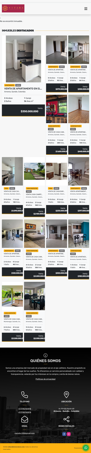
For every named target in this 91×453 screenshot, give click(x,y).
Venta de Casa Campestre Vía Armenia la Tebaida (34, 319)
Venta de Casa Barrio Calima (56, 191)
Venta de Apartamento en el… (23, 88)
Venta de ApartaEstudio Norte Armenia (78, 257)
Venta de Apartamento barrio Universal (12, 254)
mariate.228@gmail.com (25, 433)
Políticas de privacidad (45, 379)
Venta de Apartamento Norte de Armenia (56, 254)
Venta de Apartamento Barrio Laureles (78, 70)
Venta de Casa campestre (56, 132)
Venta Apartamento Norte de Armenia (78, 191)
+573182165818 (24, 409)
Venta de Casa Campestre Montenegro (12, 319)
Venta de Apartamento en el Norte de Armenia (56, 70)
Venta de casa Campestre (34, 257)
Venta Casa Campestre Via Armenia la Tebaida (34, 194)
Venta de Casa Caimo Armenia (12, 191)
